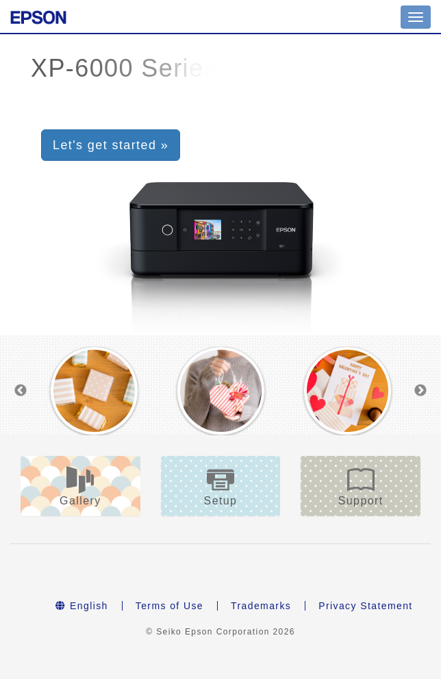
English (81, 605)
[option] (94, 390)
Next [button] (420, 391)
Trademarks (261, 605)
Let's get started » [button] (110, 145)
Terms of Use (169, 605)
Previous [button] (20, 391)
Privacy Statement (365, 605)
